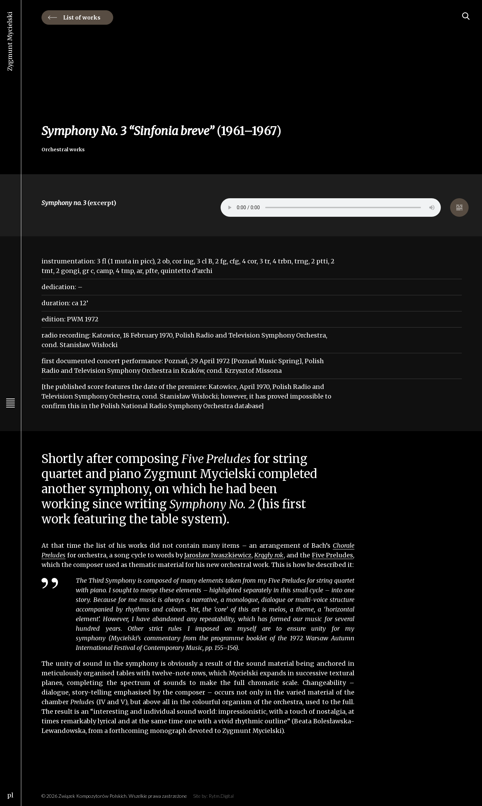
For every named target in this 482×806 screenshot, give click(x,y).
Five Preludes (332, 555)
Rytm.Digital (221, 796)
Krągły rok (268, 555)
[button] (459, 207)
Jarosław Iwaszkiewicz (217, 555)
